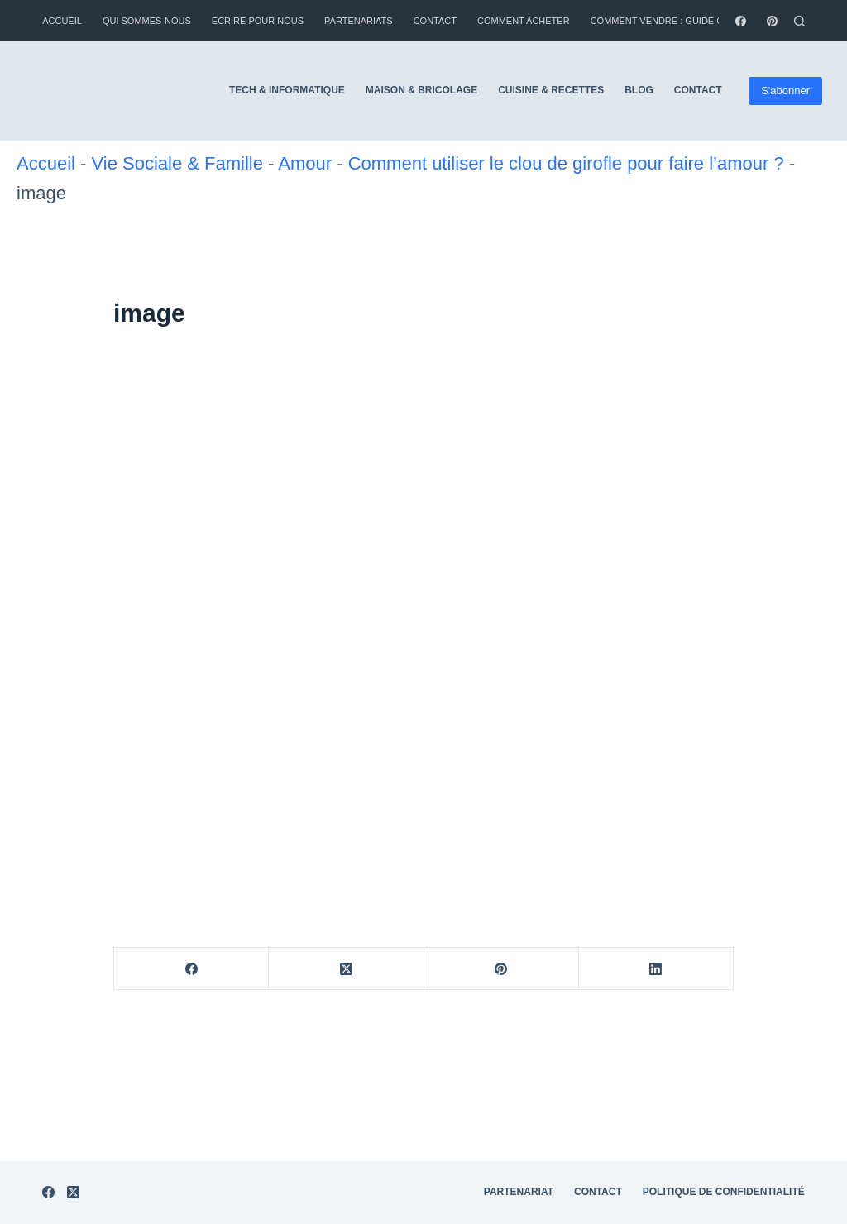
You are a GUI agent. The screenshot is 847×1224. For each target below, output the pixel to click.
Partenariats (358, 21)
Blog (638, 90)
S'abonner (785, 90)
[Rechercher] (799, 21)
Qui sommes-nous (147, 21)
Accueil (62, 21)
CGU (793, 1044)
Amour (305, 163)
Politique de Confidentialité (724, 1020)
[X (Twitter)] (346, 969)
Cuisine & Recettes (551, 90)
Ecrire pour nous (258, 21)
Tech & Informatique (287, 90)
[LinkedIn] (656, 969)
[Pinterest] (772, 21)
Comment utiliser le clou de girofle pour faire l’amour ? (566, 163)
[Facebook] (740, 21)
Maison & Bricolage (421, 90)
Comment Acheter (523, 21)
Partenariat (518, 1020)
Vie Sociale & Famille (176, 163)
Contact (435, 21)
